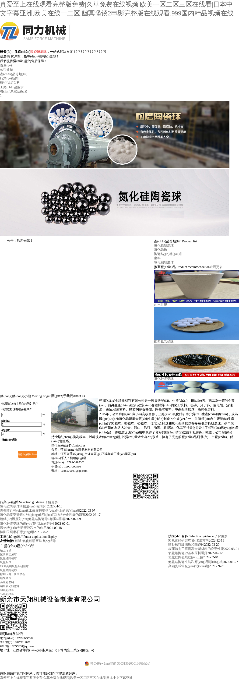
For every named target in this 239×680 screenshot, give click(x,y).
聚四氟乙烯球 (164, 342)
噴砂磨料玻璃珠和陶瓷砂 (186, 544)
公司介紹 (6, 69)
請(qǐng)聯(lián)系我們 (27, 455)
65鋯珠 (5, 430)
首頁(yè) (6, 65)
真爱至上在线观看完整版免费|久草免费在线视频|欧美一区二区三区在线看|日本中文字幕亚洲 (66, 678)
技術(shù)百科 (10, 82)
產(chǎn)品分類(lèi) (13, 74)
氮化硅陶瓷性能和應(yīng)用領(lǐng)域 (195, 562)
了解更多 (51, 502)
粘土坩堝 (160, 305)
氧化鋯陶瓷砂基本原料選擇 (187, 553)
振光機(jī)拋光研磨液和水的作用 (23, 528)
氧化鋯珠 (160, 249)
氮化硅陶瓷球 (164, 378)
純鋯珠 (5, 421)
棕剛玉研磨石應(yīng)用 (17, 532)
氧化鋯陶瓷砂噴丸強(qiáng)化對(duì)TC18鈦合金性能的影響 (42, 515)
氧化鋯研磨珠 (32, 541)
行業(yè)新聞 (9, 78)
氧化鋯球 (49, 541)
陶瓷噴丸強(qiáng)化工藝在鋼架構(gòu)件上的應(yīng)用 (40, 510)
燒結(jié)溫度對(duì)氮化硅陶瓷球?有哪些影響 (33, 519)
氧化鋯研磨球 (164, 245)
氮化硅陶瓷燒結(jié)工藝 (185, 557)
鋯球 (18, 541)
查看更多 (216, 267)
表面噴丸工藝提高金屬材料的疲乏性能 (196, 549)
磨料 (157, 258)
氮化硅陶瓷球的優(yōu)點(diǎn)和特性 (27, 523)
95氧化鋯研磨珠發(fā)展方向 (188, 540)
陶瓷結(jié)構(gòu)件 (168, 254)
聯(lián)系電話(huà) (13, 91)
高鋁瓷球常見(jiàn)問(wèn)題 (188, 566)
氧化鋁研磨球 (164, 262)
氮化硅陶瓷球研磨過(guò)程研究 (23, 506)
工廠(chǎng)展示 (12, 87)
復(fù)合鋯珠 (9, 439)
